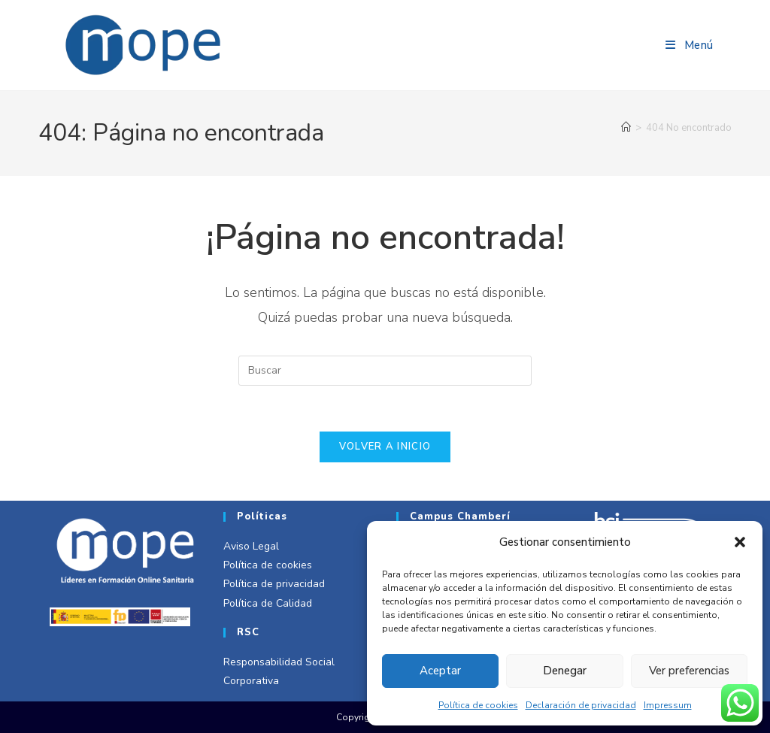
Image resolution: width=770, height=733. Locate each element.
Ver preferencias (689, 670)
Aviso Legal (251, 546)
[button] (739, 542)
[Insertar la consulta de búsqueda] (385, 371)
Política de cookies (478, 705)
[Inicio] (626, 128)
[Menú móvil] (689, 45)
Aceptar (440, 670)
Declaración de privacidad (581, 705)
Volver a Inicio (385, 446)
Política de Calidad (267, 603)
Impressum (668, 705)
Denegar (565, 670)
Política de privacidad (274, 584)
